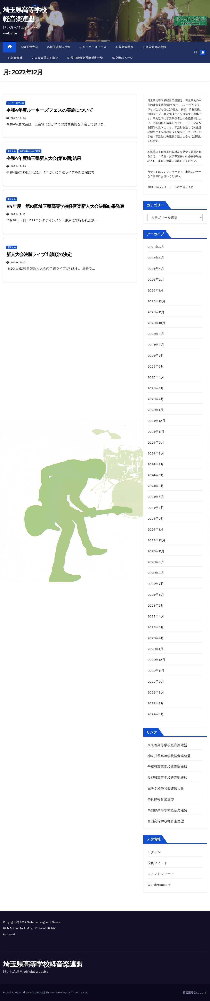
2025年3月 (155, 388)
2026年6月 (155, 247)
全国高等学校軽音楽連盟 (165, 821)
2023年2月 (155, 638)
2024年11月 (156, 432)
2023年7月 (155, 584)
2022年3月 (155, 714)
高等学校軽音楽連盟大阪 (165, 788)
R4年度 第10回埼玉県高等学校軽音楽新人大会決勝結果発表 (65, 206)
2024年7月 (155, 464)
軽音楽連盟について (195, 992)
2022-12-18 (18, 214)
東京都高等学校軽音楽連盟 (167, 745)
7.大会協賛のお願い (45, 58)
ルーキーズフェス (16, 103)
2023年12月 (156, 540)
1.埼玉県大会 (29, 47)
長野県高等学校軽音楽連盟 (167, 778)
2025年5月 (155, 366)
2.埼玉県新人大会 (59, 47)
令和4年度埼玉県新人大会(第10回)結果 (43, 158)
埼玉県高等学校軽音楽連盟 (43, 964)
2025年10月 (156, 323)
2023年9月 (155, 562)
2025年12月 (156, 301)
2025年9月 (155, 334)
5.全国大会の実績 (154, 47)
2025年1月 (155, 410)
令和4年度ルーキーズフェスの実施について (49, 110)
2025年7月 (155, 356)
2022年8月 (155, 692)
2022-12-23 (18, 166)
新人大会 (12, 151)
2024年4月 (155, 497)
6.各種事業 (15, 58)
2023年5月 (155, 605)
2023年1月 (155, 649)
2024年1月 (155, 529)
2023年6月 (155, 595)
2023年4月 (155, 616)
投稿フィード (157, 863)
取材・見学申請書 (172, 156)
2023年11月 (156, 551)
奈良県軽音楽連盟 (160, 799)
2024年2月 (155, 518)
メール (173, 187)
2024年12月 (156, 421)
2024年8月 (155, 453)
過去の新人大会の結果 (30, 151)
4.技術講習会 (124, 47)
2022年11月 (156, 671)
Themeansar (79, 992)
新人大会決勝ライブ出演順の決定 (39, 254)
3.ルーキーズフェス (93, 47)
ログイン (154, 852)
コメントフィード (160, 874)
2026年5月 (155, 258)
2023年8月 (155, 573)
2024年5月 (155, 486)
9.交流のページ (122, 58)
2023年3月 (155, 627)
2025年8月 (155, 345)
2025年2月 (155, 399)
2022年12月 (156, 660)
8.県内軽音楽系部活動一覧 (85, 58)
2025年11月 (156, 312)
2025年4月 (155, 377)
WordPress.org (159, 885)
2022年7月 (155, 703)
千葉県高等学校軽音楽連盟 (167, 767)
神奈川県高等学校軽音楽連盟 (169, 756)
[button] (195, 52)
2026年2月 (155, 279)
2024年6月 (155, 475)
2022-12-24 (18, 118)
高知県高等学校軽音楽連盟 (167, 810)
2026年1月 (155, 290)
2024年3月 (155, 508)
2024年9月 (155, 442)
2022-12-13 (17, 262)
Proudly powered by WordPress (23, 992)
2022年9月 (155, 681)
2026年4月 (155, 269)
